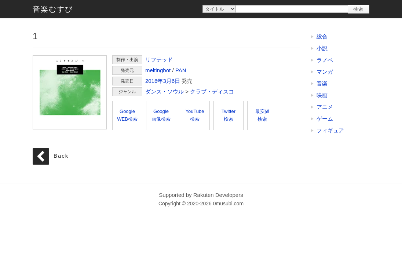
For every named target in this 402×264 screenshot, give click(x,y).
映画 (322, 95)
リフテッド (159, 59)
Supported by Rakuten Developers (201, 195)
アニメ (325, 107)
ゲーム (325, 118)
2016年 (154, 81)
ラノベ (325, 60)
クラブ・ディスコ (212, 91)
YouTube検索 (194, 115)
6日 (176, 81)
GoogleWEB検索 (127, 115)
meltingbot (158, 70)
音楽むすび (53, 9)
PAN (180, 70)
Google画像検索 (161, 115)
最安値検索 (262, 115)
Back (61, 156)
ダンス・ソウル (164, 91)
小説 (322, 48)
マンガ (325, 72)
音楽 (322, 83)
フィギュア (330, 130)
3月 (167, 81)
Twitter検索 (228, 115)
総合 (322, 36)
